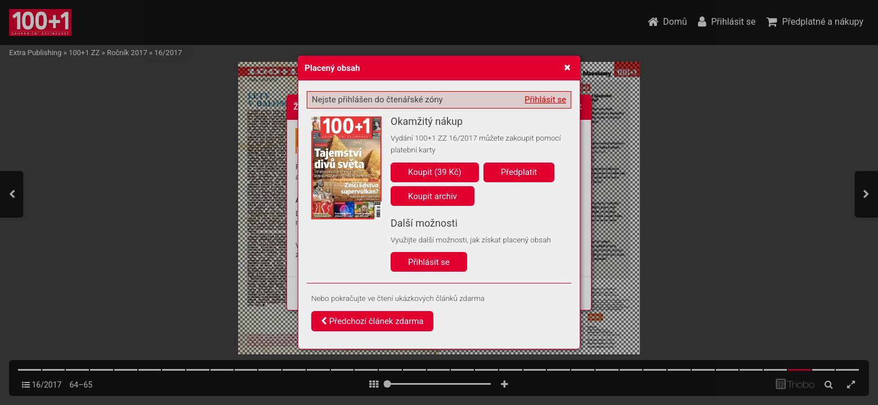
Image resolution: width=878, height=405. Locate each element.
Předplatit (519, 172)
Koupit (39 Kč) (435, 172)
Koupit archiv (432, 196)
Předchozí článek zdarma (372, 321)
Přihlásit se (545, 99)
